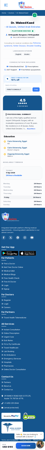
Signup (6, 289)
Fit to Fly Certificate (12, 344)
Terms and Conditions (9, 440)
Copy (36, 89)
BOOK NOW (25, 446)
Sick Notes (8, 340)
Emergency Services (12, 358)
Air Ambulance (10, 355)
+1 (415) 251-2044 (11, 403)
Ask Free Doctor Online (13, 267)
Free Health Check (11, 278)
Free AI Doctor (10, 282)
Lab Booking (9, 351)
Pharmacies (9, 366)
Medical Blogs (10, 274)
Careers (7, 307)
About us (7, 386)
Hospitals (8, 362)
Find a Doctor (9, 263)
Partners (7, 382)
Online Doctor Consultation (15, 369)
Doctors (11, 13)
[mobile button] (6, 5)
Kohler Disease (19, 46)
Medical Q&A (9, 271)
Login (6, 285)
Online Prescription (11, 333)
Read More (31, 129)
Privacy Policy (25, 440)
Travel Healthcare (11, 348)
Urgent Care (9, 337)
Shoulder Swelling (34, 46)
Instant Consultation (12, 329)
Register (7, 300)
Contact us (8, 389)
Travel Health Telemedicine (15, 317)
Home (4, 13)
